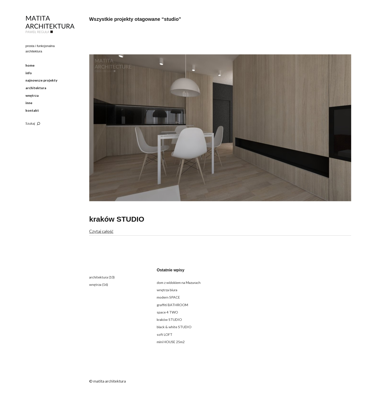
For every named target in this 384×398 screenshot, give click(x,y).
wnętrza (32, 95)
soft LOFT (164, 334)
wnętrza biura (167, 290)
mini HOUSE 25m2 (171, 342)
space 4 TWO (167, 312)
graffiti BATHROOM (172, 305)
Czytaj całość (101, 231)
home (30, 65)
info (28, 73)
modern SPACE (168, 297)
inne (28, 103)
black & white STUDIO (174, 327)
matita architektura (49, 25)
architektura (35, 88)
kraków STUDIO (116, 219)
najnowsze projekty (41, 80)
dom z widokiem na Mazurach (179, 282)
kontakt (32, 110)
